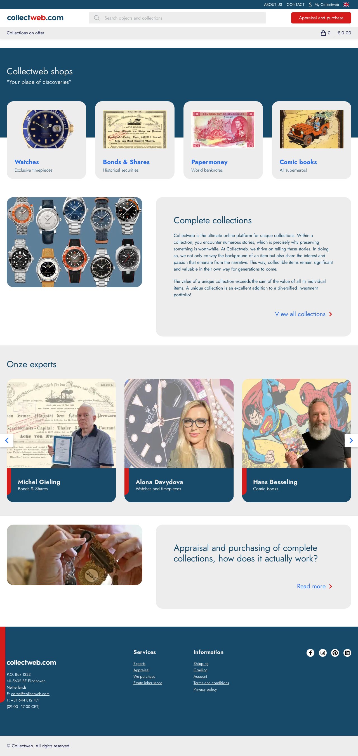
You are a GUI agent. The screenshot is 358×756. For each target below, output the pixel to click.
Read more (315, 586)
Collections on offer (25, 33)
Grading (201, 670)
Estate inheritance (147, 683)
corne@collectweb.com (30, 693)
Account (200, 676)
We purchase (144, 676)
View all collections (304, 313)
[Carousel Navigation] (179, 440)
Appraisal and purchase (321, 18)
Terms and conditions (211, 683)
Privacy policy (205, 689)
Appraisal (141, 670)
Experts (139, 663)
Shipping (201, 663)
